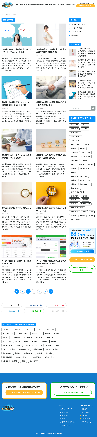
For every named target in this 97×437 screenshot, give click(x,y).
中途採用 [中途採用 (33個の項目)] (47, 333)
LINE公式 (34, 311)
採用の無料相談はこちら (86, 6)
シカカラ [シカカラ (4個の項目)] (38, 329)
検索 (93, 108)
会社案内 (84, 409)
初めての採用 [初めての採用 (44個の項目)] (7, 341)
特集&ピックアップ (21, 5)
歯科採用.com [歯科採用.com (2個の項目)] (28, 353)
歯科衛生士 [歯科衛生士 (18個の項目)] (49, 353)
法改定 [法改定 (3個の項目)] (47, 357)
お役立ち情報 (32, 5)
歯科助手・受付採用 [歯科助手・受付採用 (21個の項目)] (52, 349)
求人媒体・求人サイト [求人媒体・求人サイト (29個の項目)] (22, 357)
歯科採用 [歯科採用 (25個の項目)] (17, 353)
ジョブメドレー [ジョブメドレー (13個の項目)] (49, 329)
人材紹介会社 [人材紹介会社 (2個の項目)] (16, 337)
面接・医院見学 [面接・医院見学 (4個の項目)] (34, 361)
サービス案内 (86, 412)
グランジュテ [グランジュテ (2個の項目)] (28, 329)
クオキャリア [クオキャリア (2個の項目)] (7, 329)
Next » (51, 291)
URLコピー (56, 311)
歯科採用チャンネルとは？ (58, 5)
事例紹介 (47, 5)
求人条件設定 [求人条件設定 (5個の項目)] (37, 357)
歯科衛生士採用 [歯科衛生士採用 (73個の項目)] (7, 357)
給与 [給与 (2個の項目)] (54, 357)
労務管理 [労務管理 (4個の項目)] (17, 341)
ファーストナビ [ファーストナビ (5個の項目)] (36, 333)
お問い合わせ (86, 419)
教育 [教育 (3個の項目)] (4, 349)
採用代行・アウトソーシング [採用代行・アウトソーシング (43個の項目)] (33, 345)
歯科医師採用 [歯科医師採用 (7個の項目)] (7, 353)
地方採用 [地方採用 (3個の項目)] (34, 341)
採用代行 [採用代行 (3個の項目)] (18, 345)
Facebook (34, 305)
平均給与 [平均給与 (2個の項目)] (53, 341)
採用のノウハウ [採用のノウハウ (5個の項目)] (7, 345)
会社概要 (84, 415)
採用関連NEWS (70, 5)
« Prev (16, 291)
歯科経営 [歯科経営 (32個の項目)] (39, 353)
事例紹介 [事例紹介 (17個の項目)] (56, 333)
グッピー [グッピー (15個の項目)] (17, 329)
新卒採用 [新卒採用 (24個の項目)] (12, 349)
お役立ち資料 (40, 5)
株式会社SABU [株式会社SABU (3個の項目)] (37, 349)
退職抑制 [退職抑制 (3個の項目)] (14, 361)
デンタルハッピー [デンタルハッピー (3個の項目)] (8, 333)
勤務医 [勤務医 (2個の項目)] (26, 341)
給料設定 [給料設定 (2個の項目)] (5, 361)
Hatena (12, 311)
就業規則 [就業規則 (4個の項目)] (44, 341)
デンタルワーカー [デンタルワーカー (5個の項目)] (22, 333)
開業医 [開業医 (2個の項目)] (23, 361)
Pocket (56, 305)
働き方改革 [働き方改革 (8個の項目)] (39, 337)
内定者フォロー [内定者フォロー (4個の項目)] (51, 337)
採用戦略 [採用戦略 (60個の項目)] (48, 345)
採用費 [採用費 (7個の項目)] (57, 345)
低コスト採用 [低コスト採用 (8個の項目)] (28, 337)
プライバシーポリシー (88, 422)
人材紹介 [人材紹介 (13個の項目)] (5, 337)
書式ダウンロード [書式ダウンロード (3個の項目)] (24, 349)
